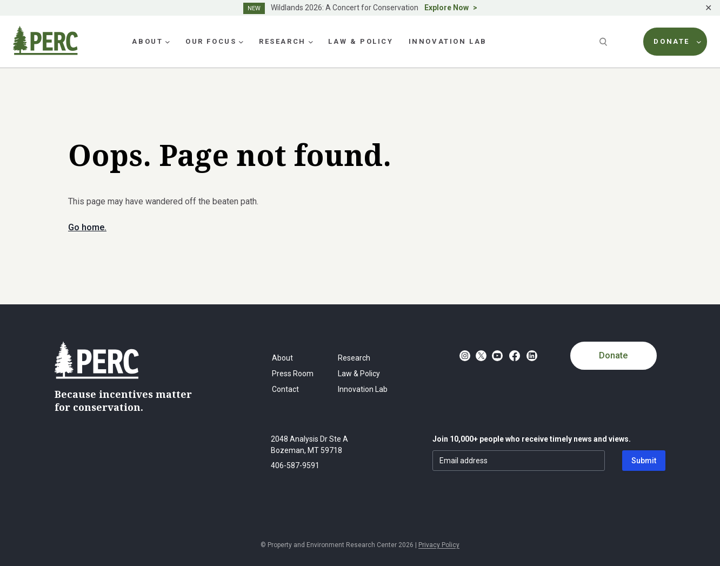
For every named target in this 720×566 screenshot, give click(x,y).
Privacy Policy (438, 545)
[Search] (604, 42)
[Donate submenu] (699, 41)
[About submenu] (167, 41)
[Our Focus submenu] (241, 41)
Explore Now (446, 7)
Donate (613, 355)
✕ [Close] (708, 8)
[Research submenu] (311, 41)
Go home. (87, 227)
